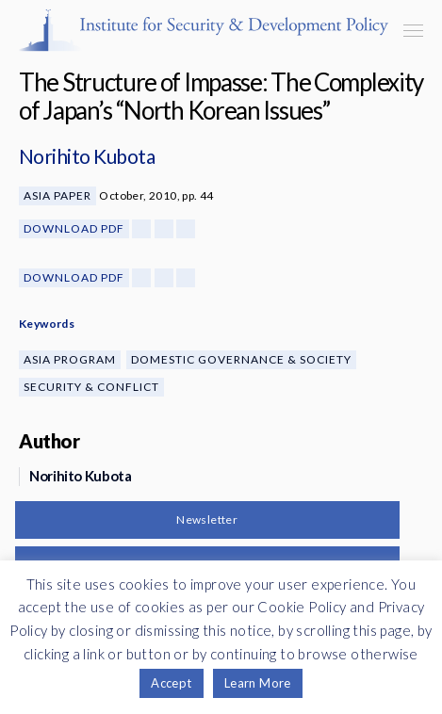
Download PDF (74, 228)
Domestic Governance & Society (241, 359)
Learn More (257, 682)
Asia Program (70, 359)
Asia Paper (57, 195)
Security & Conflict (91, 387)
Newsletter (206, 519)
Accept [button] (171, 682)
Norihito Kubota (87, 156)
